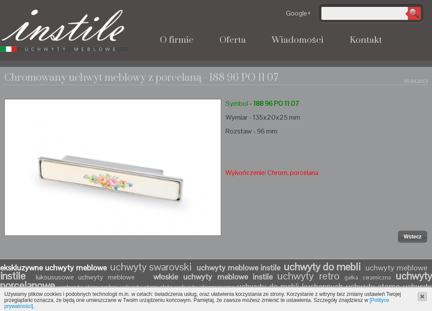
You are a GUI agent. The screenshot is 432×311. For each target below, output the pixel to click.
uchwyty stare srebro (88, 287)
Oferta (232, 40)
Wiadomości (298, 40)
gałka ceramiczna (367, 277)
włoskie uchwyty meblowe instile (213, 277)
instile (15, 275)
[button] (412, 237)
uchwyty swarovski (150, 266)
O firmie (177, 40)
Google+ (298, 13)
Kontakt (365, 40)
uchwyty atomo (373, 286)
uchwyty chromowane (206, 287)
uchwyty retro (308, 275)
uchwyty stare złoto (146, 287)
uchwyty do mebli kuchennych (290, 286)
